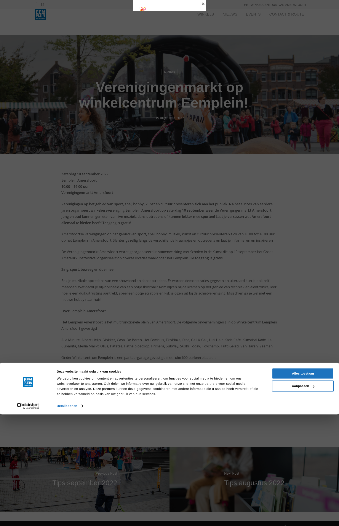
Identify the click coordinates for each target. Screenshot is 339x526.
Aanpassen (303, 497)
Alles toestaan (303, 485)
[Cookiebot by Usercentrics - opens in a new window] (28, 517)
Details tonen (67, 517)
